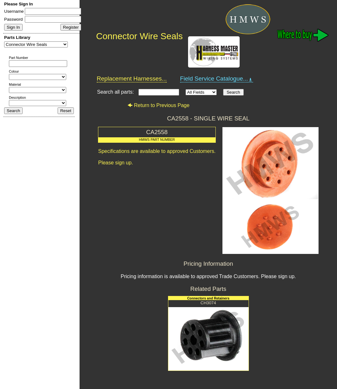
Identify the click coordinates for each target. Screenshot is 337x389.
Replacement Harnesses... (132, 78)
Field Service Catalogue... (216, 78)
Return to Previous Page (158, 105)
